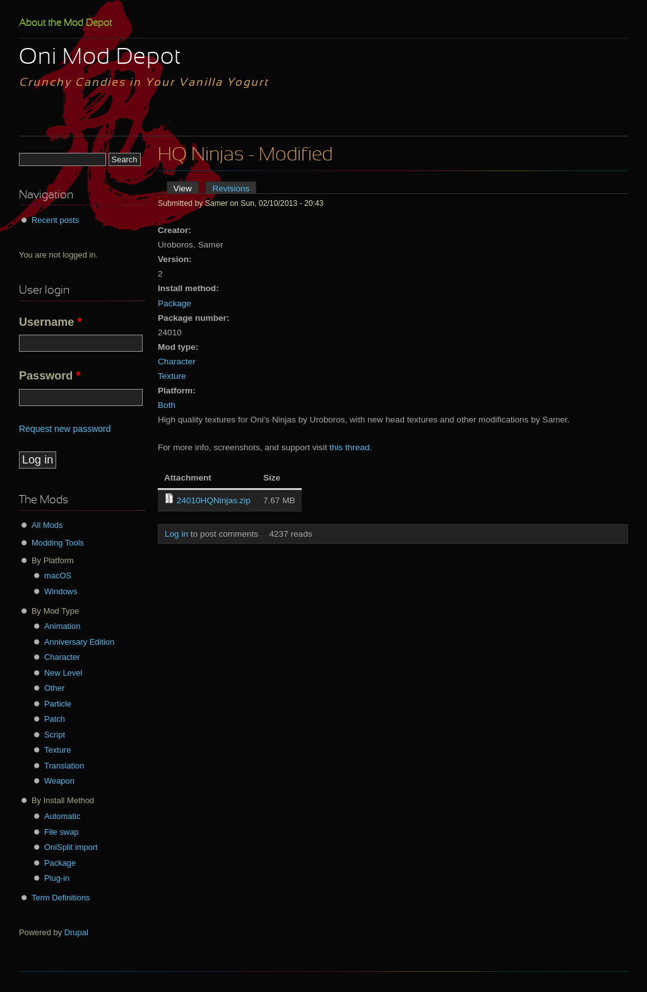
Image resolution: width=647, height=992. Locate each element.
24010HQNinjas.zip (214, 500)
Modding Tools (58, 542)
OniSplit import (71, 847)
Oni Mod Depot (100, 58)
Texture (172, 376)
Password (49, 375)
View (186, 188)
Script (54, 734)
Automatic (62, 816)
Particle (57, 703)
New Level (63, 673)
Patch (54, 719)
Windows (60, 591)
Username (50, 322)
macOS (57, 575)
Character (177, 361)
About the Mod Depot (65, 23)
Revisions (230, 188)
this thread (349, 447)
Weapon (59, 781)
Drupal (76, 932)
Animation (62, 626)
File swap (61, 832)
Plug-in (56, 878)
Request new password (65, 429)
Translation (64, 765)
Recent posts (55, 220)
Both (166, 405)
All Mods (47, 525)
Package (174, 303)
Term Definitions (61, 897)
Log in (176, 534)
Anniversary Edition (79, 642)
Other (54, 688)
